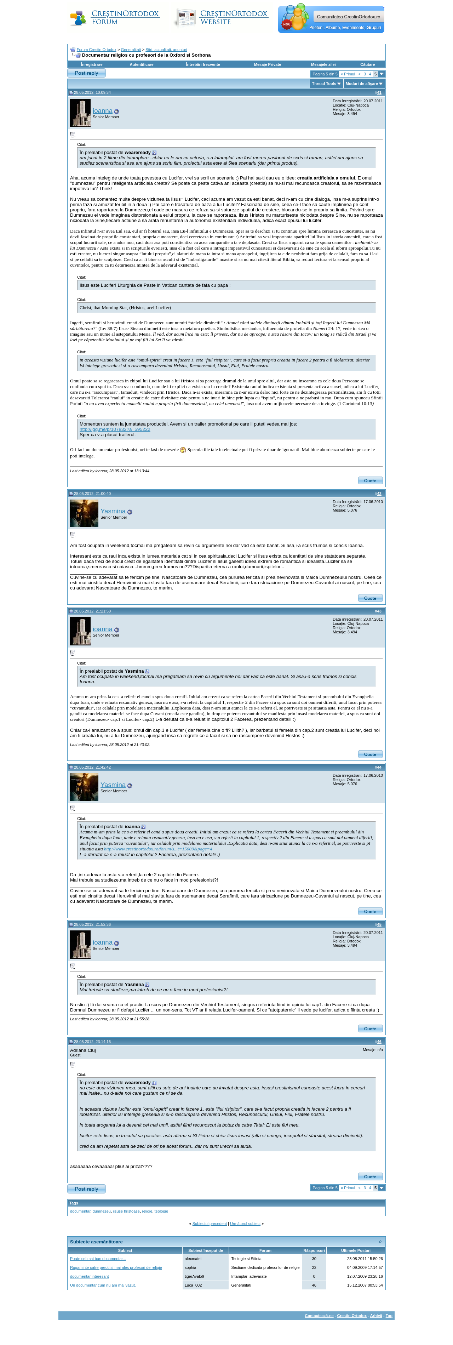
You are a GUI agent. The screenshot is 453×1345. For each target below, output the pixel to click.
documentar (80, 1211)
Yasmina (113, 511)
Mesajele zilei (323, 64)
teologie (161, 1211)
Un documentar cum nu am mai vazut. (103, 1285)
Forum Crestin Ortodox (96, 49)
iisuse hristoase (126, 1211)
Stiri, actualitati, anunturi (166, 49)
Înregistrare (92, 64)
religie (147, 1211)
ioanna (103, 110)
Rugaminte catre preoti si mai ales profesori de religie (116, 1267)
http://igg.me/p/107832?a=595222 (115, 429)
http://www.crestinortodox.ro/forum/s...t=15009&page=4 (158, 848)
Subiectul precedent (210, 1223)
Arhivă (376, 1315)
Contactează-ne (319, 1315)
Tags (73, 1203)
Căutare (367, 64)
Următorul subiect (245, 1223)
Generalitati (131, 49)
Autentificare (141, 64)
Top (389, 1315)
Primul (348, 74)
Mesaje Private (267, 64)
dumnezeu (102, 1211)
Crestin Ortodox (352, 1315)
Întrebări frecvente (203, 64)
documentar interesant (89, 1276)
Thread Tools (324, 83)
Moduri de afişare (362, 83)
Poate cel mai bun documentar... (98, 1258)
